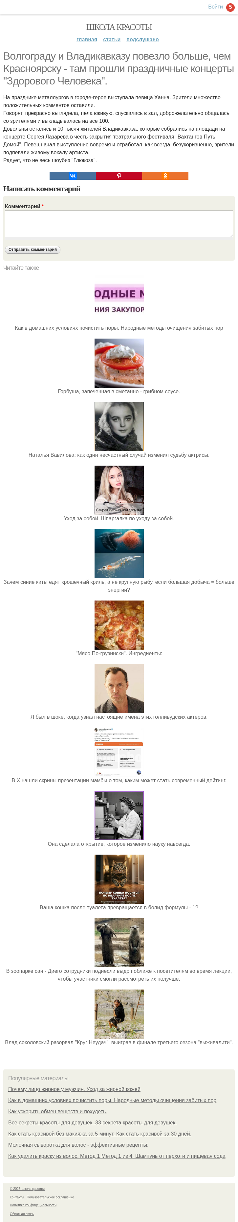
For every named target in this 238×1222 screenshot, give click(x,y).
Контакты (17, 1197)
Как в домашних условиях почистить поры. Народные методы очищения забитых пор (112, 1100)
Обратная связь (22, 1214)
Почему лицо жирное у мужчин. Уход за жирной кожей (74, 1089)
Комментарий (24, 206)
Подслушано (142, 39)
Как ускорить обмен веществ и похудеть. (57, 1111)
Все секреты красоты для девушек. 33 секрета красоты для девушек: (92, 1122)
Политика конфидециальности (33, 1205)
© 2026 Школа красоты (27, 1189)
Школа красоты (119, 27)
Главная (86, 39)
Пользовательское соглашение (50, 1197)
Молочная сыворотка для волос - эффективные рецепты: (78, 1145)
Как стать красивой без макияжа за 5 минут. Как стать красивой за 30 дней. (99, 1134)
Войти (215, 6)
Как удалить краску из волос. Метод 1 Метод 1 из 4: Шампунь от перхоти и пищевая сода (117, 1156)
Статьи (111, 39)
